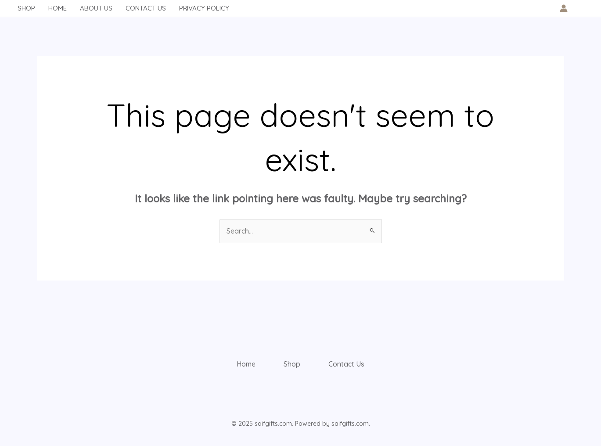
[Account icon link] (564, 8)
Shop (26, 8)
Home (57, 8)
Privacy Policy (204, 8)
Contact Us (146, 8)
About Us (96, 8)
